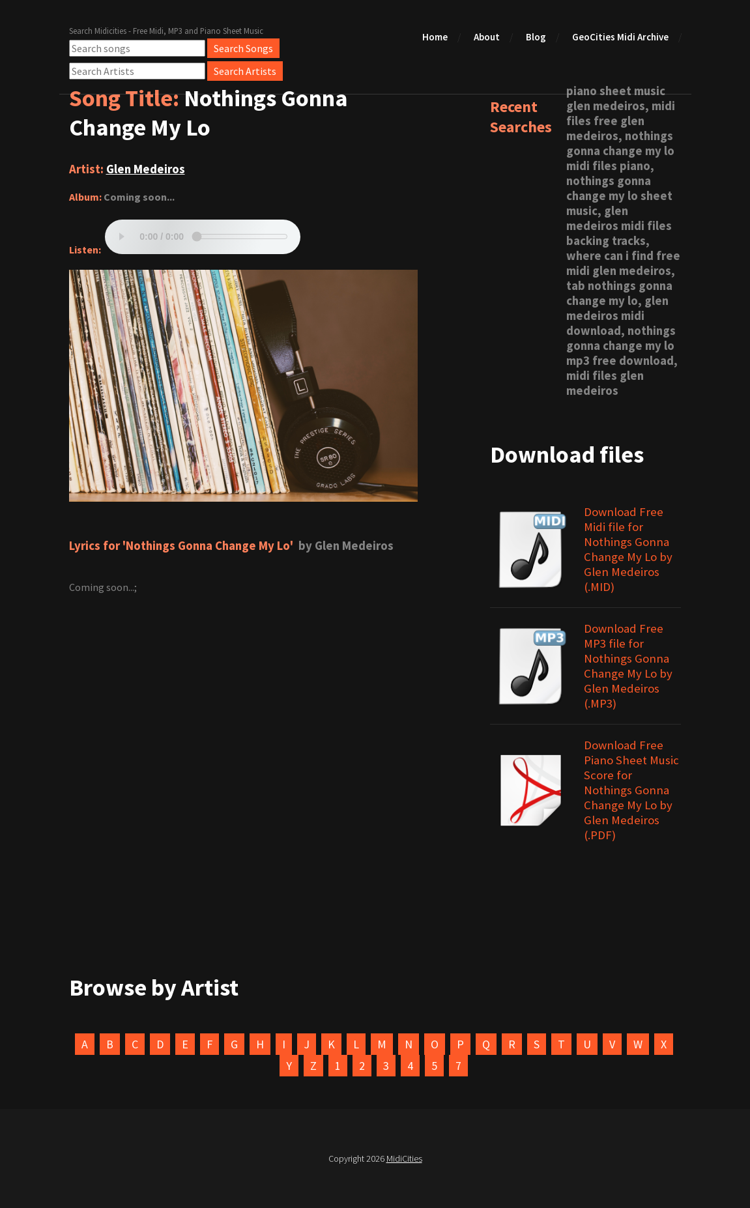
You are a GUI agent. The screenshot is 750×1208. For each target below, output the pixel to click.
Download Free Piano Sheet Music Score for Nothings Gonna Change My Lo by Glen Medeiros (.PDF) (631, 790)
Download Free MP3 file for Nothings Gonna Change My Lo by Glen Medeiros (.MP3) (628, 666)
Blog (536, 37)
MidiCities (404, 1158)
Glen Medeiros (145, 169)
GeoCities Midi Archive (620, 37)
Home (435, 37)
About (487, 37)
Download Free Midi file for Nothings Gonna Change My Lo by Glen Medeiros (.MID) (628, 549)
